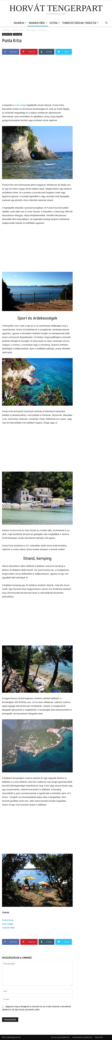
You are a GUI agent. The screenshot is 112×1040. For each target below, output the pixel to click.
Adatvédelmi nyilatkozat (82, 1037)
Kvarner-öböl (38, 22)
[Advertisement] (37, 80)
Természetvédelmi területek (80, 22)
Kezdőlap (6, 30)
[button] (106, 22)
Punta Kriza (7, 920)
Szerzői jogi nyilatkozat (60, 1037)
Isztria (55, 22)
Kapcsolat (99, 1037)
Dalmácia (20, 22)
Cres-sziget (30, 30)
